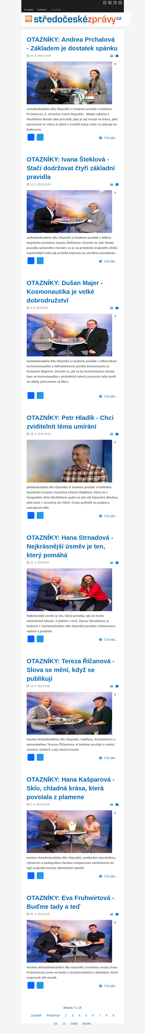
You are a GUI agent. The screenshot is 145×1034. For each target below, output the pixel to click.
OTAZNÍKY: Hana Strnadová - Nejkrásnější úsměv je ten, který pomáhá (70, 546)
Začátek (36, 1015)
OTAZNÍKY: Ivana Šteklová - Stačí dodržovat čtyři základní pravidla (71, 168)
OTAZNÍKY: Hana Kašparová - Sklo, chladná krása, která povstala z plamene (71, 788)
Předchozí (53, 1015)
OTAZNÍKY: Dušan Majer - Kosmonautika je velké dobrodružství (65, 291)
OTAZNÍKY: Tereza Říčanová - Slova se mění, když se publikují (71, 669)
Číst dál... (110, 138)
